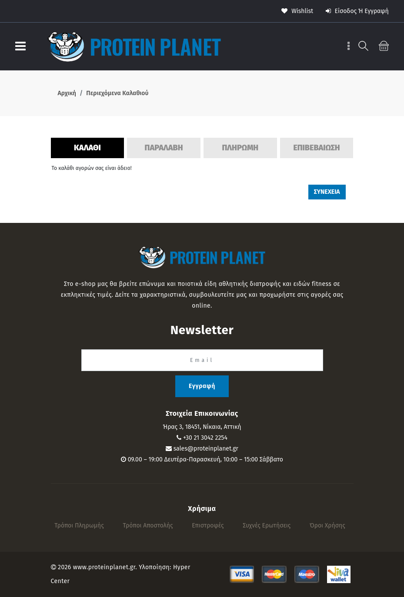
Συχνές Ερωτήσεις (266, 525)
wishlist (297, 11)
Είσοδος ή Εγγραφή (357, 11)
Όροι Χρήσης (327, 525)
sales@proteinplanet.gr (206, 448)
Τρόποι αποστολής (148, 525)
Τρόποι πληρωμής (79, 525)
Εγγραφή (202, 386)
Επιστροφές (208, 525)
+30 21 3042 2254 (205, 437)
